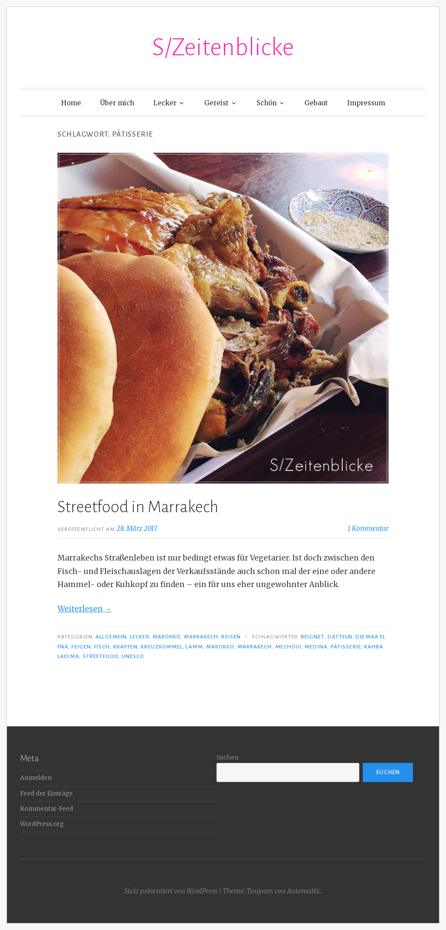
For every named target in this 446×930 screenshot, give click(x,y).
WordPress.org (42, 824)
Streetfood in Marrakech (137, 507)
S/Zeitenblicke (223, 47)
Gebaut (316, 103)
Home (71, 103)
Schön (267, 103)
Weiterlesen (84, 609)
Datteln (340, 637)
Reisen (230, 637)
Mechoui (288, 647)
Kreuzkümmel (161, 647)
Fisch (102, 647)
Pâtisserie (346, 647)
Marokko (166, 637)
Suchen (227, 757)
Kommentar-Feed (46, 808)
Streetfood (100, 656)
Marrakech (201, 637)
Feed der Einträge (46, 793)
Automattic (304, 891)
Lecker (164, 103)
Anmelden (36, 778)
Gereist (216, 103)
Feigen (81, 647)
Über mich (117, 103)
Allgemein (111, 637)
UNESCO (133, 656)
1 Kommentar (368, 528)
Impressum (366, 103)
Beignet (312, 637)
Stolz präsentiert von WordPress (170, 891)
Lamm (194, 647)
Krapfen (125, 647)
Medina (315, 647)
